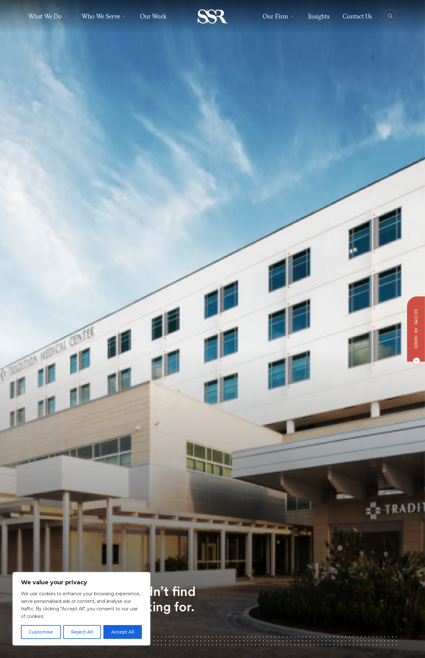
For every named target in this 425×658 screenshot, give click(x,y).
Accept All (122, 632)
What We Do (48, 16)
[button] (212, 16)
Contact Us (357, 16)
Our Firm (279, 16)
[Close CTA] (415, 361)
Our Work (153, 16)
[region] (81, 608)
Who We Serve (104, 16)
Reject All (82, 632)
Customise (41, 632)
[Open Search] (390, 16)
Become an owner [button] (416, 329)
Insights (318, 16)
